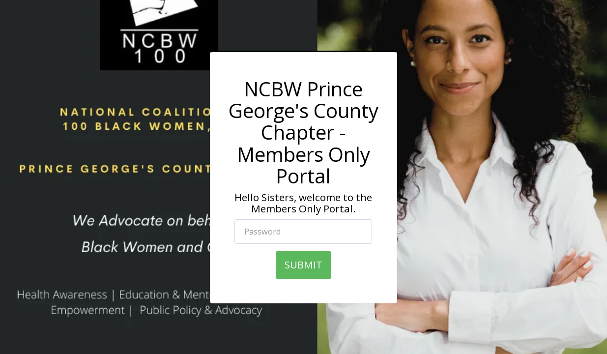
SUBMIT (303, 264)
